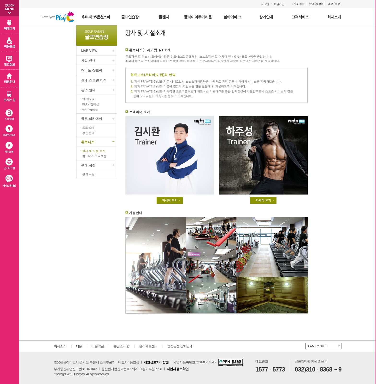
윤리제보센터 (148, 346)
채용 (79, 346)
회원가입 (279, 4)
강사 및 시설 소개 (93, 150)
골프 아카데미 (91, 118)
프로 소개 (88, 127)
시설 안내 (88, 60)
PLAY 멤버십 (90, 104)
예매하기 (9, 25)
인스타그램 (9, 164)
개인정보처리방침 (156, 362)
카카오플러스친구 (9, 181)
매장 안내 (9, 78)
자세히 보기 (169, 200)
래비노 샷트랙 (91, 70)
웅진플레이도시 (58, 16)
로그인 (265, 4)
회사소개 (60, 346)
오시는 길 (9, 96)
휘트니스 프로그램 (94, 156)
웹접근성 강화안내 (180, 346)
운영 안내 (88, 90)
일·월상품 (88, 99)
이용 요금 (9, 43)
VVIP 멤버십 (90, 109)
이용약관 (97, 346)
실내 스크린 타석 (94, 80)
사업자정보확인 (177, 369)
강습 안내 (88, 133)
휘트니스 (87, 142)
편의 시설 (88, 174)
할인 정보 (9, 61)
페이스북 (9, 147)
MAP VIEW (89, 50)
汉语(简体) (316, 4)
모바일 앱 (9, 113)
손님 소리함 (121, 346)
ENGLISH (298, 4)
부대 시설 (88, 165)
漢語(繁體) (334, 4)
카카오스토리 (9, 130)
